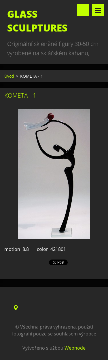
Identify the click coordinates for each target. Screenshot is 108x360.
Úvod (9, 76)
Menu (98, 10)
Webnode (75, 348)
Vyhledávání (83, 10)
